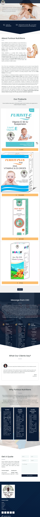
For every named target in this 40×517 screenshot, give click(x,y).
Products (3, 505)
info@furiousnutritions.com (24, 26)
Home (3, 502)
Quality (3, 506)
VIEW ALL (20, 289)
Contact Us (4, 509)
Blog (2, 507)
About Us (3, 503)
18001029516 (8, 26)
